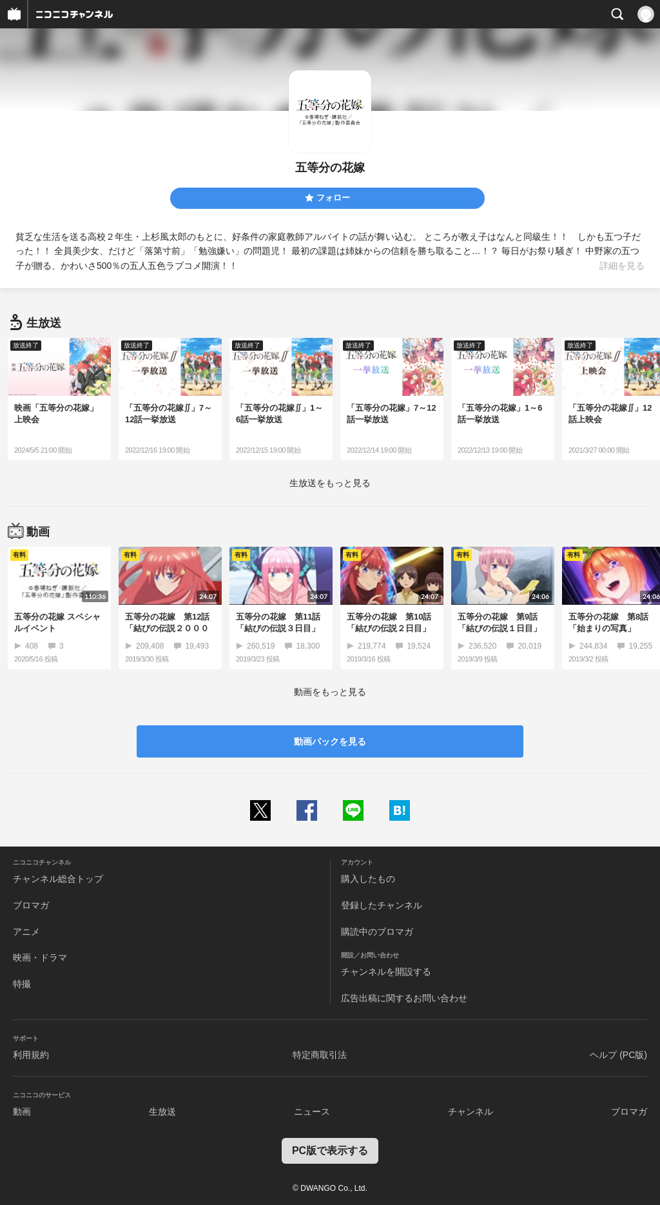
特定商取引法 (320, 1055)
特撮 (22, 984)
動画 (22, 1111)
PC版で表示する (330, 1150)
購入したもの (368, 879)
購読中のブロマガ (377, 931)
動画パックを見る (330, 741)
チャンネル (470, 1111)
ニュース (312, 1111)
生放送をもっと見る (330, 483)
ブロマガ (31, 905)
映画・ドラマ (40, 957)
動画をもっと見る (330, 692)
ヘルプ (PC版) (618, 1055)
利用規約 (31, 1055)
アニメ (26, 931)
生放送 (162, 1111)
